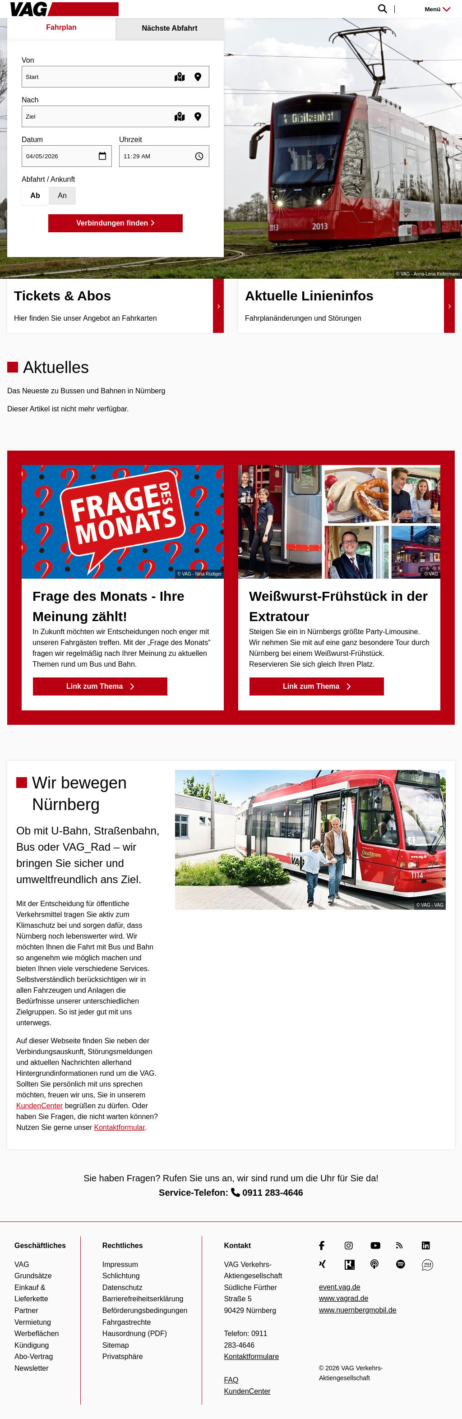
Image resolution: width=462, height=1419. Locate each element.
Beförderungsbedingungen (145, 1310)
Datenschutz (122, 1287)
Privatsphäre (122, 1356)
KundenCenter (39, 1106)
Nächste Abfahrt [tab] (170, 28)
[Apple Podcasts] (376, 1265)
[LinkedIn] (427, 1246)
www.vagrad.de (343, 1298)
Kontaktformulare (251, 1356)
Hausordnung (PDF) (134, 1333)
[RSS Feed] (401, 1246)
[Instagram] (350, 1246)
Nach (30, 100)
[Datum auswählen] (67, 156)
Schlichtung (121, 1276)
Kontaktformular (119, 1127)
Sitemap (115, 1345)
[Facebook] (324, 1246)
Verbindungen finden (115, 223)
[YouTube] (376, 1246)
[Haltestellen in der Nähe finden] (198, 77)
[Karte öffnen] (180, 77)
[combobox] (115, 77)
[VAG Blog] (427, 1265)
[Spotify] (401, 1265)
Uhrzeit (130, 139)
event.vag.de (339, 1287)
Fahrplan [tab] (61, 27)
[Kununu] (350, 1265)
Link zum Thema (100, 686)
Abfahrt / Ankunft (48, 179)
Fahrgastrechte (126, 1322)
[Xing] (324, 1265)
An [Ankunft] (62, 195)
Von (28, 60)
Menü (438, 9)
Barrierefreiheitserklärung (143, 1299)
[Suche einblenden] (290, 9)
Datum (32, 139)
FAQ (231, 1380)
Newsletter (31, 1368)
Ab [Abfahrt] (35, 195)
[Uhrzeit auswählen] (164, 156)
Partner (26, 1310)
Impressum (120, 1264)
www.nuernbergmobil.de (358, 1310)
